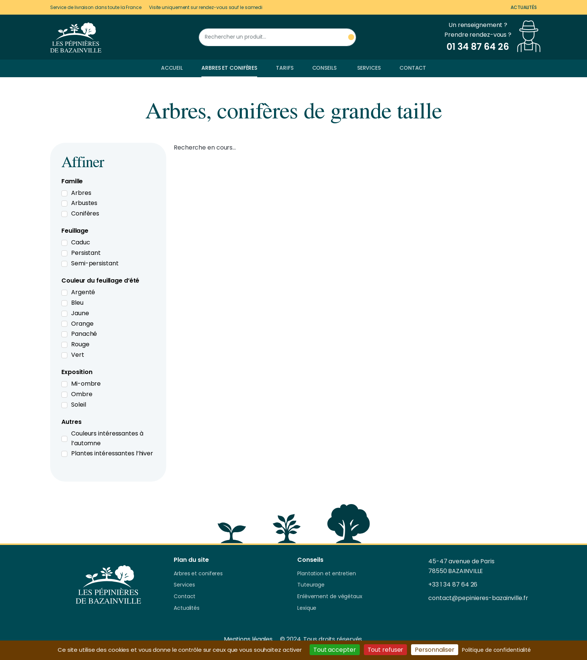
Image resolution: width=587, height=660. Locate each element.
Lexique (306, 608)
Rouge (80, 344)
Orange (82, 323)
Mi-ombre (86, 383)
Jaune (80, 313)
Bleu (77, 302)
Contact (412, 68)
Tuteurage (311, 585)
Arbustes (84, 203)
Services (369, 68)
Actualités (524, 7)
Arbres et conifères (229, 68)
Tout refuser (386, 649)
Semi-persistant (95, 263)
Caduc (80, 242)
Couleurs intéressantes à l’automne (107, 438)
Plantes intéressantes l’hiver (112, 453)
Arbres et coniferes (198, 574)
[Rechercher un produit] (277, 37)
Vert (77, 354)
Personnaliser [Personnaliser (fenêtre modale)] (434, 649)
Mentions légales (248, 639)
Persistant (86, 252)
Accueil (172, 68)
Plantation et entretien (326, 574)
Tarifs (284, 68)
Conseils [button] (324, 68)
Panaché (84, 333)
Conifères (85, 213)
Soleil (78, 404)
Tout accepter (334, 649)
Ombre (81, 394)
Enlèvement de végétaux (329, 597)
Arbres (81, 193)
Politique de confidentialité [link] (496, 650)
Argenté (83, 292)
